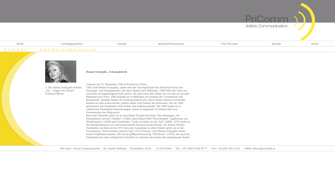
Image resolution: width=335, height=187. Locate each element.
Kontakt (276, 43)
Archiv (315, 43)
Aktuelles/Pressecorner (171, 43)
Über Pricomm (229, 43)
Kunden (122, 43)
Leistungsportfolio (72, 43)
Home (20, 43)
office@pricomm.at (264, 148)
